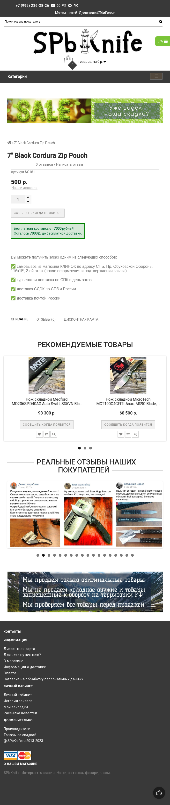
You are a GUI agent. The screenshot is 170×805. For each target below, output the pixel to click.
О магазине (13, 661)
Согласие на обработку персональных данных (43, 679)
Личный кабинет (18, 695)
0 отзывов (43, 164)
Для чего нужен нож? (22, 655)
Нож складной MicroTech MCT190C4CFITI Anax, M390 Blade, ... (130, 401)
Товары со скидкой (20, 735)
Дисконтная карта (19, 649)
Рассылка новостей (20, 713)
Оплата (10, 673)
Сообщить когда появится (38, 213)
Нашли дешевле (24, 188)
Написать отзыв (69, 164)
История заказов (18, 701)
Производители (17, 729)
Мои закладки (16, 707)
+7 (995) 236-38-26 (32, 5)
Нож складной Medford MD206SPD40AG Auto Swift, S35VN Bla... (49, 401)
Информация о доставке (25, 667)
